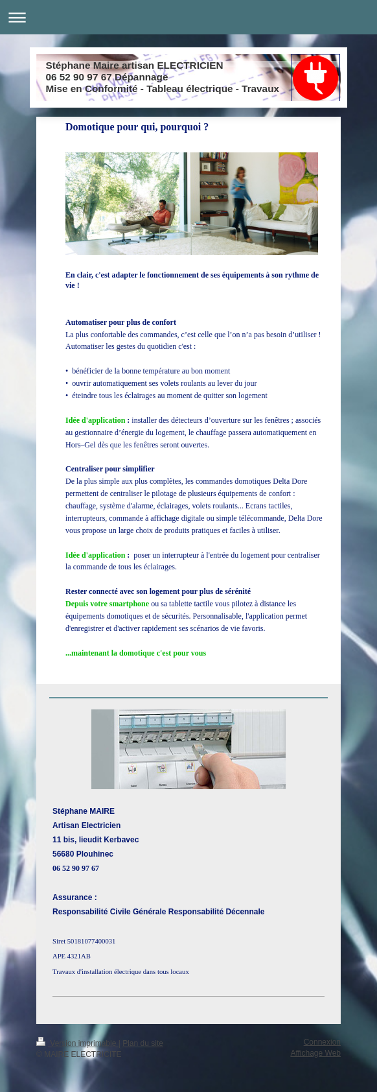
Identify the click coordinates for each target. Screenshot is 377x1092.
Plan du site (142, 1043)
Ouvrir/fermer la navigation (188, 17)
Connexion (322, 1042)
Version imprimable (77, 1043)
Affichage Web (315, 1053)
